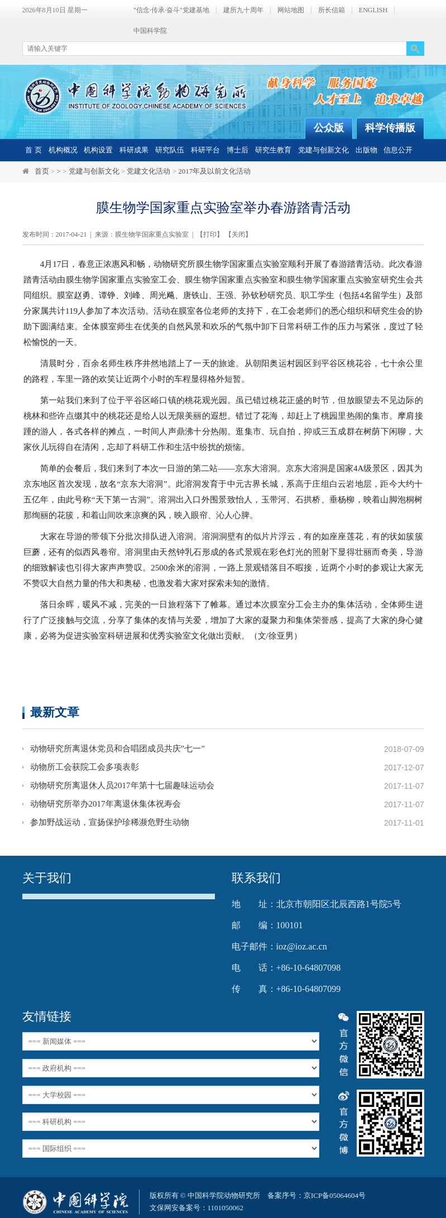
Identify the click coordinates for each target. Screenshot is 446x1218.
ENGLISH (373, 10)
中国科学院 (150, 31)
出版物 (366, 150)
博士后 (237, 150)
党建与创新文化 (323, 150)
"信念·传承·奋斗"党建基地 (171, 10)
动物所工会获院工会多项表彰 (84, 767)
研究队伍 (169, 150)
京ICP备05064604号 (335, 1195)
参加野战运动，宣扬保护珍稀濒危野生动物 (109, 822)
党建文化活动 (148, 171)
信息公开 (398, 150)
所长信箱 (331, 10)
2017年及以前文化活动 (214, 171)
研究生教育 (273, 150)
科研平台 (205, 150)
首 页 (33, 150)
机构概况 (63, 150)
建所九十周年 (243, 10)
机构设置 (98, 150)
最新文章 (54, 712)
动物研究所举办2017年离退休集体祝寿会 (105, 804)
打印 (210, 234)
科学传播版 (390, 127)
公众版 (329, 127)
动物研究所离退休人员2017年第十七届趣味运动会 (122, 785)
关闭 (238, 234)
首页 (42, 171)
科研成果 (133, 150)
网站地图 (290, 10)
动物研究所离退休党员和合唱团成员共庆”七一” (117, 749)
